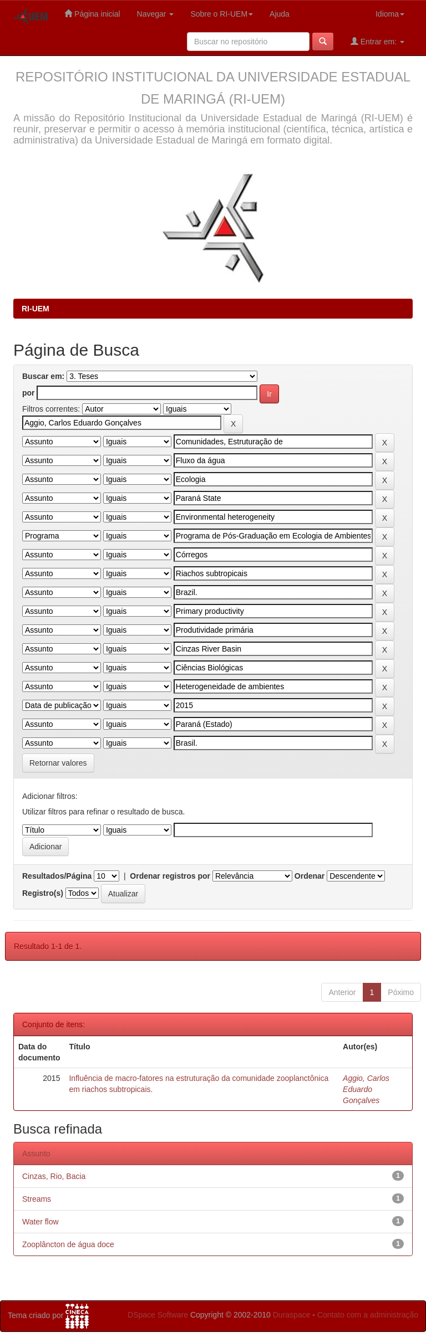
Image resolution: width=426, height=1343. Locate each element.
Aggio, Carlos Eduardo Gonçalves (366, 1089)
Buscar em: (43, 376)
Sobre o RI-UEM (221, 13)
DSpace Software (158, 1314)
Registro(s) (42, 893)
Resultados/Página (57, 876)
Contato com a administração (367, 1314)
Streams (36, 1199)
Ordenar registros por (170, 876)
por (28, 392)
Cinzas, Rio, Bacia (53, 1176)
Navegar (155, 13)
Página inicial (92, 13)
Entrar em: (377, 41)
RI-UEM (35, 308)
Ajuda (280, 13)
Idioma (390, 13)
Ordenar (309, 876)
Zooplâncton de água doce (68, 1244)
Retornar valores (58, 762)
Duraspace (292, 1314)
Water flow (40, 1221)
